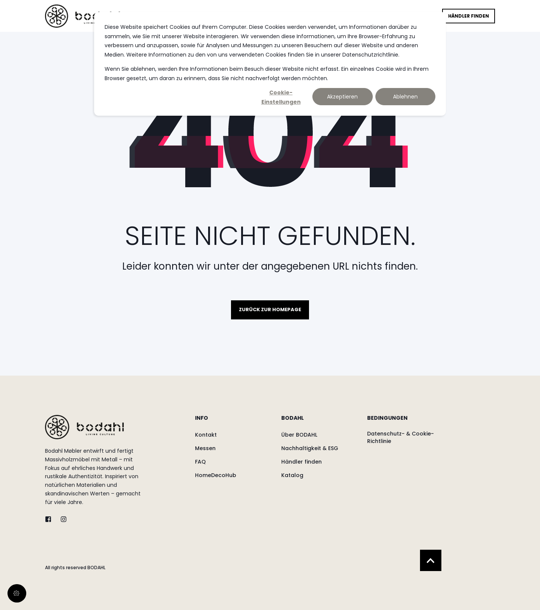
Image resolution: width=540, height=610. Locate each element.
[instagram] (61, 519)
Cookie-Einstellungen (281, 97)
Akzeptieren (342, 96)
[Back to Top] (430, 560)
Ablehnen (405, 96)
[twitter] (50, 519)
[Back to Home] (82, 15)
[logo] (84, 427)
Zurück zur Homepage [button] (270, 309)
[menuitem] (233, 421)
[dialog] (270, 64)
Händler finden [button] (468, 16)
